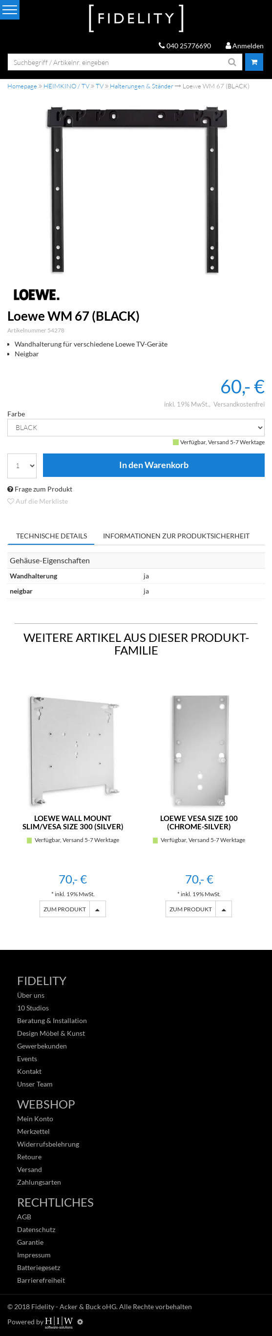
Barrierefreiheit (41, 1280)
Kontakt (29, 1071)
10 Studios (33, 1008)
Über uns (30, 995)
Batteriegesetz (38, 1267)
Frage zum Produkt (39, 489)
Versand (29, 1169)
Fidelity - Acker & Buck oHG (73, 1306)
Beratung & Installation (52, 1020)
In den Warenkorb (154, 465)
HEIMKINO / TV (66, 86)
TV (100, 86)
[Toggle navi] (10, 10)
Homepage (22, 86)
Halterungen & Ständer (141, 86)
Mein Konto (35, 1118)
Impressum (34, 1255)
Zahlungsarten (39, 1182)
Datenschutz (36, 1229)
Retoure (29, 1156)
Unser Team (35, 1084)
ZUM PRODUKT (64, 909)
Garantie (30, 1242)
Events (27, 1058)
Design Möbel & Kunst (51, 1033)
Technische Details (51, 536)
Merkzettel (33, 1131)
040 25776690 (185, 45)
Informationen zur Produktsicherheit (176, 536)
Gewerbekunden (42, 1046)
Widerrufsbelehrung (48, 1144)
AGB (24, 1217)
